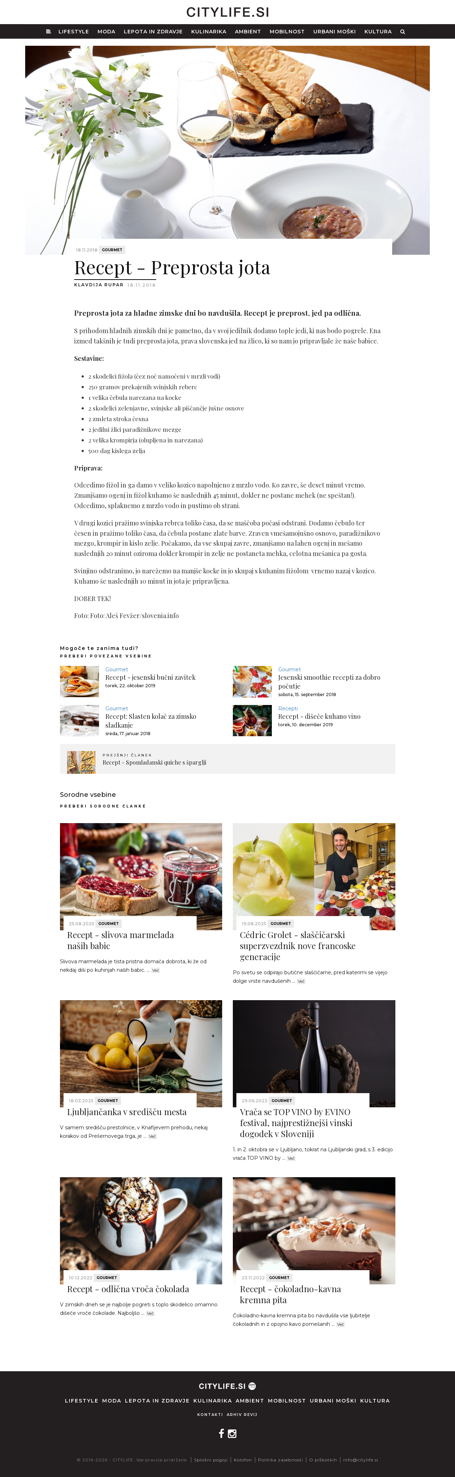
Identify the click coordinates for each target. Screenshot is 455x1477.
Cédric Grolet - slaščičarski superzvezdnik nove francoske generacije (298, 945)
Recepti (288, 708)
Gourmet (112, 250)
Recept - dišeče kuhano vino (319, 716)
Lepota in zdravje (153, 31)
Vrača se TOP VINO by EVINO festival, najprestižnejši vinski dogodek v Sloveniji (296, 1122)
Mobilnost (287, 31)
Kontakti (210, 1414)
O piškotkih (323, 1459)
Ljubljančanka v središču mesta (127, 1111)
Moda (106, 31)
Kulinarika (208, 31)
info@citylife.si (360, 1459)
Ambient (248, 31)
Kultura (378, 31)
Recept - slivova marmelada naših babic (120, 940)
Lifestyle (74, 31)
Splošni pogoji (211, 1459)
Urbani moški (334, 31)
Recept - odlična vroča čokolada (128, 1288)
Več (155, 970)
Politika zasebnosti (280, 1459)
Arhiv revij (242, 1414)
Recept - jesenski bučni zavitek (150, 677)
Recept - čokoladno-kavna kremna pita (290, 1294)
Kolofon (243, 1459)
